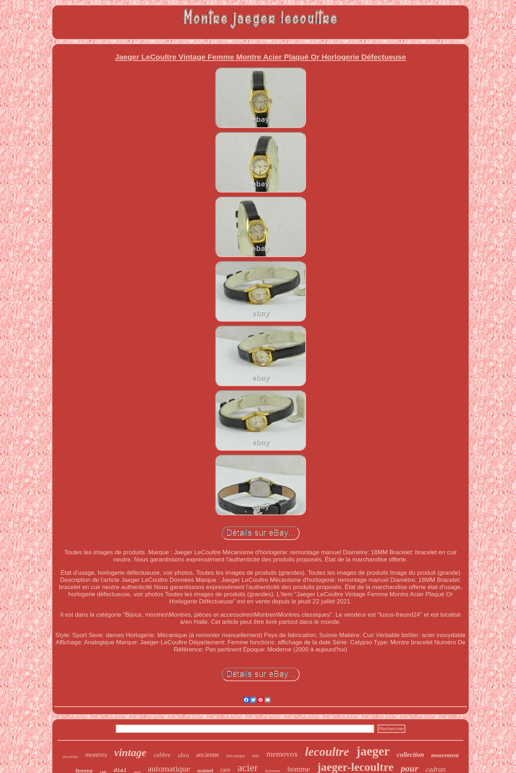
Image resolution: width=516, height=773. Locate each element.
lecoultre (327, 751)
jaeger (373, 751)
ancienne (207, 754)
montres (96, 754)
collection (410, 754)
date (255, 755)
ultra (183, 755)
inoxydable (70, 757)
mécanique (235, 755)
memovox (282, 753)
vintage (130, 752)
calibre (162, 754)
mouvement (444, 755)
